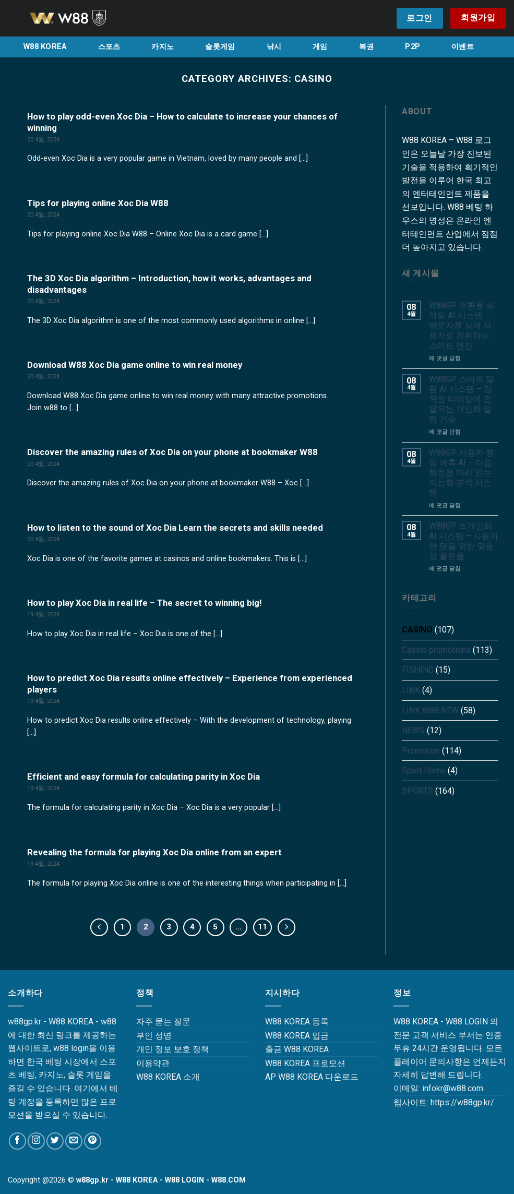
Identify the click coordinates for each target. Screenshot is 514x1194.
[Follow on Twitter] (55, 1141)
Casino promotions (436, 650)
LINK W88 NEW (430, 710)
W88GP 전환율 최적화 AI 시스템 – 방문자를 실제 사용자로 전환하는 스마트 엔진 (461, 326)
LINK (411, 690)
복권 (366, 46)
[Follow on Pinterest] (92, 1141)
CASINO (417, 630)
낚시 (274, 46)
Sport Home (424, 770)
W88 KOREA (45, 46)
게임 (320, 46)
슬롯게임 (220, 46)
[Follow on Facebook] (17, 1141)
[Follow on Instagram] (36, 1141)
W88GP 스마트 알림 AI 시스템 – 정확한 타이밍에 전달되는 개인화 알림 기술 (461, 399)
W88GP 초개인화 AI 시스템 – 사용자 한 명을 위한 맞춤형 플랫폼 (463, 541)
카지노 (162, 46)
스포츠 (109, 46)
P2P (412, 46)
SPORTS (417, 791)
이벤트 (462, 46)
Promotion (421, 751)
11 (262, 927)
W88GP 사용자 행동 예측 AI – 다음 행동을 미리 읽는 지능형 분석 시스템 (461, 473)
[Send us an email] (73, 1141)
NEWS (413, 730)
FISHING (418, 670)
